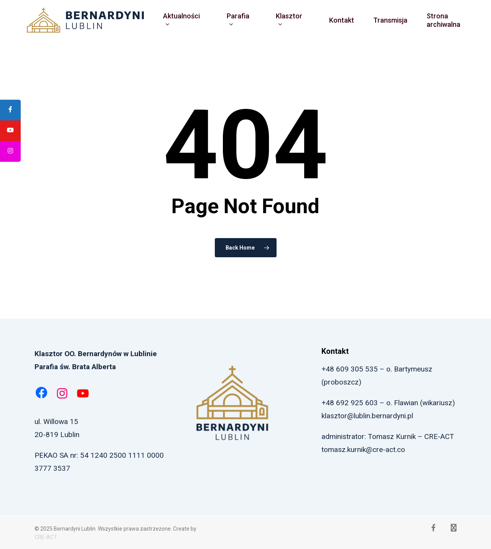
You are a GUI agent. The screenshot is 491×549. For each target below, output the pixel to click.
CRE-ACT (46, 537)
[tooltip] (10, 110)
